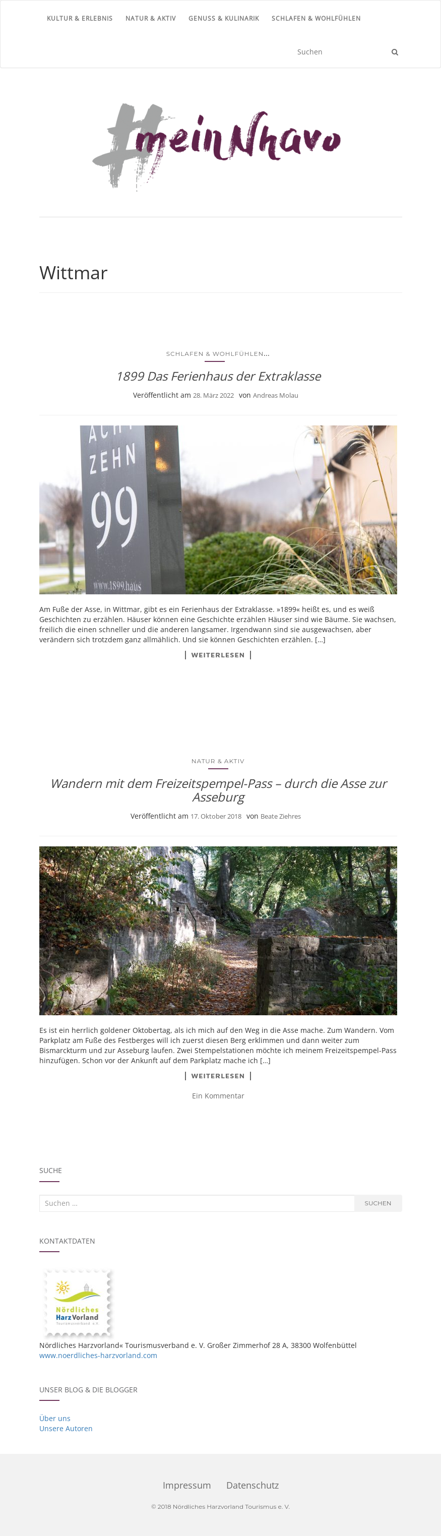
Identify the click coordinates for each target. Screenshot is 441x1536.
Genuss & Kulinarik (223, 18)
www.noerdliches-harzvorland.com (98, 1355)
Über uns (55, 1418)
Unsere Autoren (66, 1428)
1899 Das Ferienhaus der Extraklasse (218, 375)
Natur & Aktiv (150, 18)
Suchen (378, 1203)
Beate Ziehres (281, 816)
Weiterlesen (218, 655)
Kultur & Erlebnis (80, 18)
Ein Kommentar (218, 1095)
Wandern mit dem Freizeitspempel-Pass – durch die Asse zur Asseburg (218, 790)
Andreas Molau (275, 395)
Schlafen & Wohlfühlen (316, 18)
